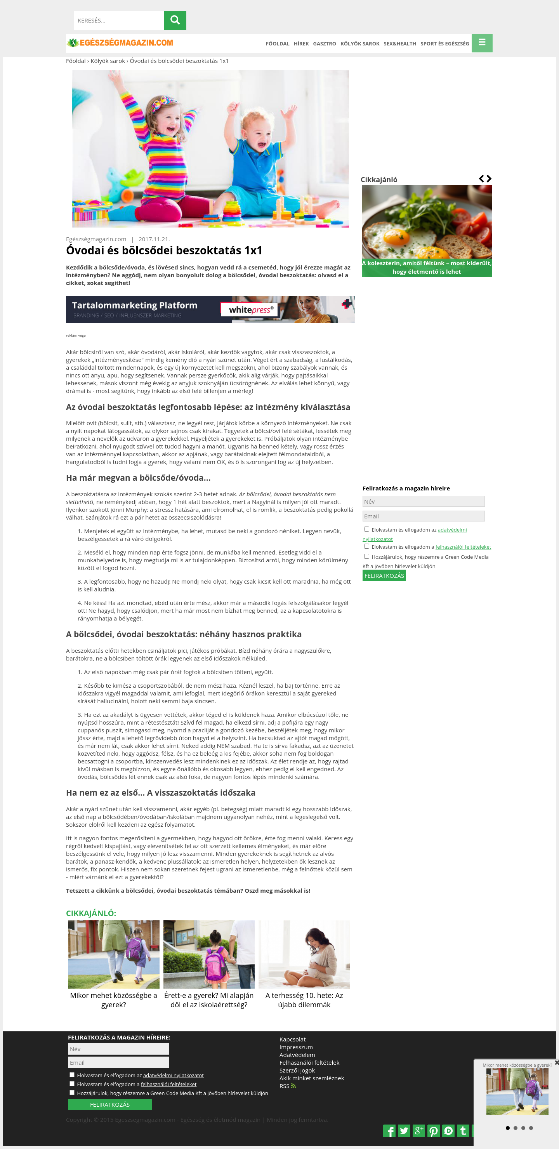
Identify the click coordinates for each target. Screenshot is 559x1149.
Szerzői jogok (297, 1070)
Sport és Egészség (445, 43)
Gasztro (325, 43)
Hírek (301, 43)
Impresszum (296, 1047)
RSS (288, 1086)
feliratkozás (384, 575)
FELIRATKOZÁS (110, 1104)
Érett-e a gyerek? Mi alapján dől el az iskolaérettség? (209, 995)
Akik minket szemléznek (312, 1078)
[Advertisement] (427, 119)
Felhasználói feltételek (310, 1062)
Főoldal (278, 43)
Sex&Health (400, 43)
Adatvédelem (297, 1055)
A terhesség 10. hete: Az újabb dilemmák (304, 995)
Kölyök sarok (359, 43)
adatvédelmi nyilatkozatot (173, 1075)
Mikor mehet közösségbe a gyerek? (114, 995)
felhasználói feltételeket (463, 546)
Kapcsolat (293, 1039)
